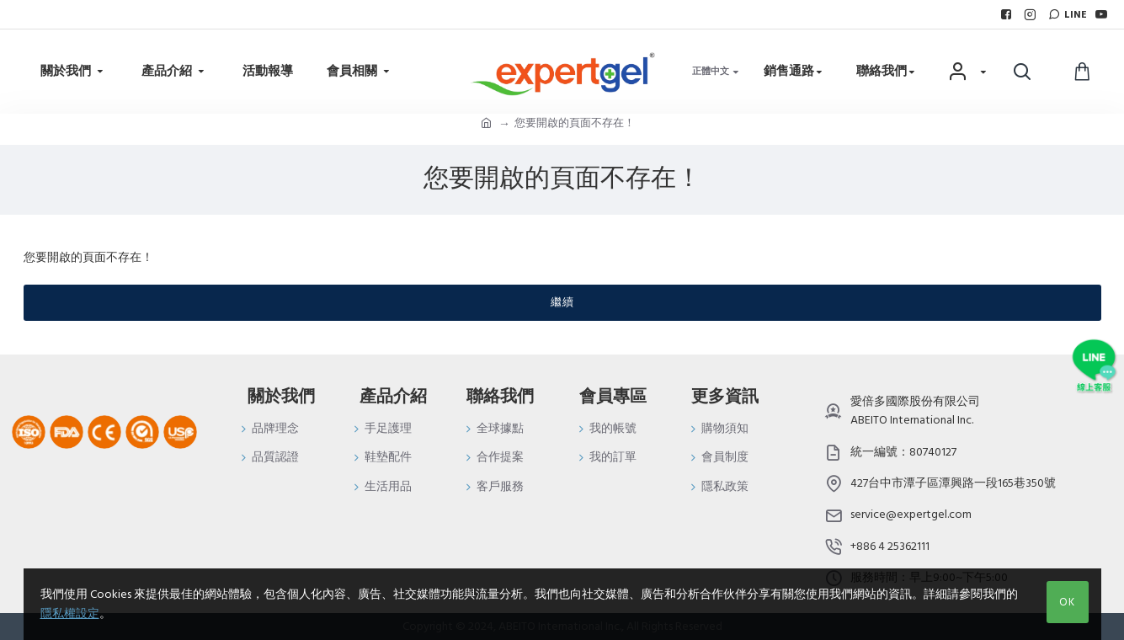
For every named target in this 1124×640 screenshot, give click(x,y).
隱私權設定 (69, 613)
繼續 (562, 302)
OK (1067, 602)
